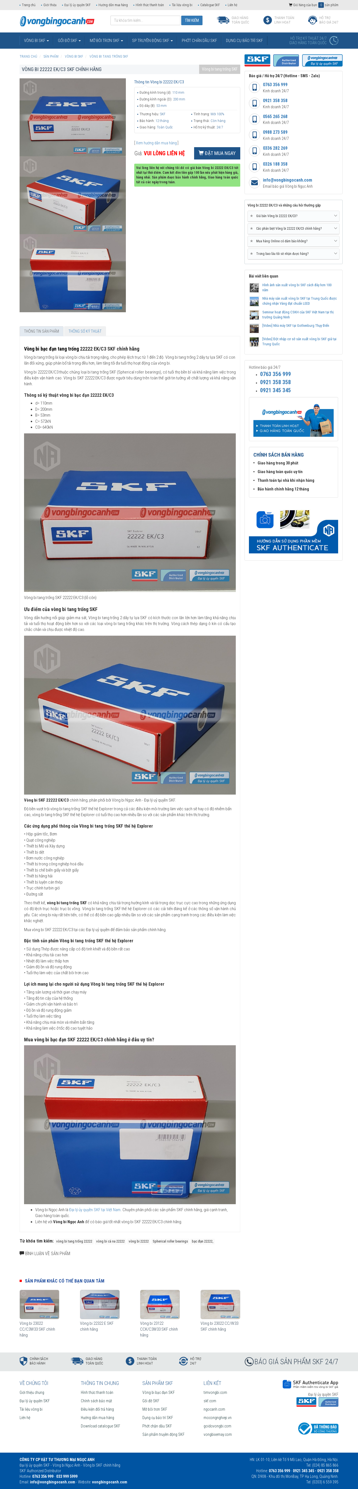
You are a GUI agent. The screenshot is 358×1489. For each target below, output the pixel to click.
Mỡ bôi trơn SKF (154, 1409)
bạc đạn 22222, (202, 1241)
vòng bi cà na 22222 (110, 1241)
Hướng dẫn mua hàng (113, 5)
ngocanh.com (214, 1409)
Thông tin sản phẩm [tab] (41, 331)
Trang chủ (29, 5)
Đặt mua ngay (217, 153)
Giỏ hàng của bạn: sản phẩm (313, 5)
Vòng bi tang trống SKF (219, 69)
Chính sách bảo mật (96, 1401)
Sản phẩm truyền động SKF (163, 1434)
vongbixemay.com (218, 1434)
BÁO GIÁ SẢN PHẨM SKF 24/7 (296, 1362)
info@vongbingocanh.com (287, 180)
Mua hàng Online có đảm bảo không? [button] (293, 241)
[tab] (293, 216)
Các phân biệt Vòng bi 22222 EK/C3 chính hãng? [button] (293, 228)
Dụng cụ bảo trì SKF (157, 1417)
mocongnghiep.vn (218, 1417)
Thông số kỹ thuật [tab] (85, 331)
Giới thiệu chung (32, 1392)
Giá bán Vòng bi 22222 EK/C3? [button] (293, 216)
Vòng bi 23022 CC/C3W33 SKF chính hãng (37, 1329)
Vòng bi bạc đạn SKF (158, 1392)
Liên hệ (232, 5)
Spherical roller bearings (170, 1241)
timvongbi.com (215, 1392)
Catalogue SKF (210, 5)
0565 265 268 (275, 116)
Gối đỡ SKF (150, 1401)
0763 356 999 (275, 84)
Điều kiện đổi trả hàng (97, 1409)
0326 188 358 (275, 164)
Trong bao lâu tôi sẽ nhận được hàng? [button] (293, 254)
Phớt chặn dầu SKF (157, 1426)
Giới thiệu (49, 5)
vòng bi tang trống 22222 (74, 1241)
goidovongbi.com (217, 1426)
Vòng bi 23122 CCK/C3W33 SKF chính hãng (159, 1329)
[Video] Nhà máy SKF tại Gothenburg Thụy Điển (295, 325)
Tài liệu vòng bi (182, 5)
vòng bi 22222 (139, 1241)
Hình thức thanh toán (150, 5)
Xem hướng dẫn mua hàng (156, 143)
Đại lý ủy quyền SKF (77, 5)
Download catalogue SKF (100, 1426)
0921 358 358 (275, 100)
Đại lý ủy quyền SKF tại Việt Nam (95, 1209)
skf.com (210, 1401)
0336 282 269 (275, 148)
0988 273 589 (275, 132)
